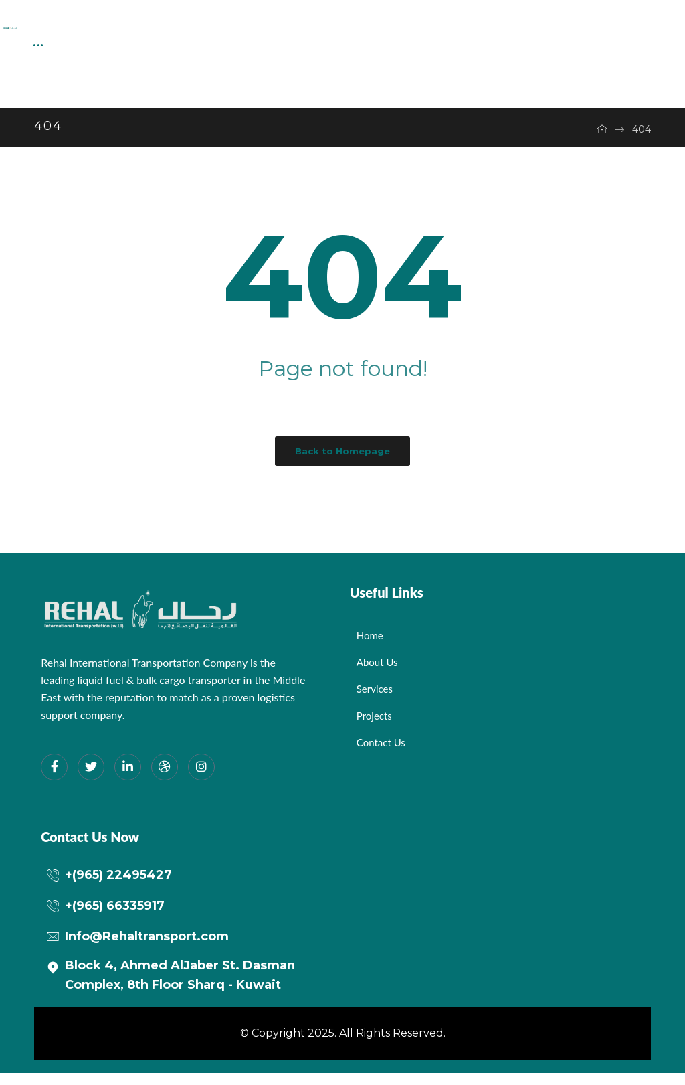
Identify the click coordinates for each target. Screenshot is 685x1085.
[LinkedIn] (127, 779)
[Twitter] (91, 779)
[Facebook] (54, 779)
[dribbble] (164, 779)
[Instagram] (201, 779)
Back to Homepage (342, 463)
